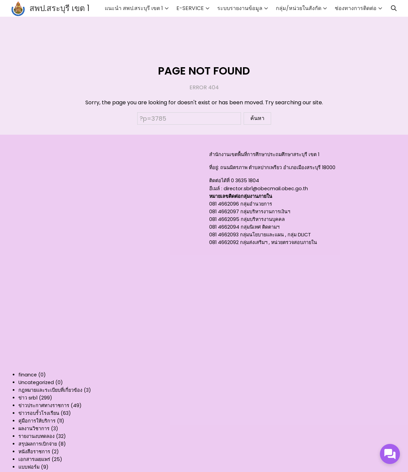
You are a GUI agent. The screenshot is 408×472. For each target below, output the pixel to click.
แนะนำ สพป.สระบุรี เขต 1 (134, 8)
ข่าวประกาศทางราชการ (43, 405)
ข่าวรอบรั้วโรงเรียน (38, 413)
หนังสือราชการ (34, 451)
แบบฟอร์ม (28, 467)
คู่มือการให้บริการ (37, 421)
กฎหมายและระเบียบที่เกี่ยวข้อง (50, 390)
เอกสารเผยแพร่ (34, 459)
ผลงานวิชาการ (34, 428)
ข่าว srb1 (27, 397)
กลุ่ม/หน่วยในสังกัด (298, 8)
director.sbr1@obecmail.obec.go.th (266, 188)
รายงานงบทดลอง (36, 436)
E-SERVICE (190, 8)
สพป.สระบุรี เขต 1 (59, 8)
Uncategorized (36, 382)
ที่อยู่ (213, 167)
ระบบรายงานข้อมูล (239, 8)
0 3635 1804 (245, 180)
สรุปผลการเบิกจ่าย (37, 444)
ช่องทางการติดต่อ (356, 8)
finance (27, 374)
